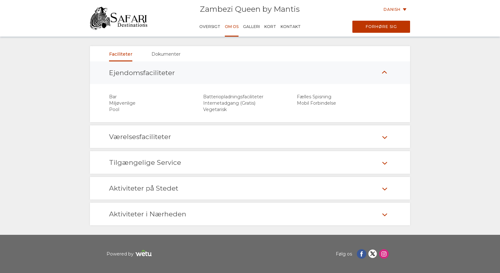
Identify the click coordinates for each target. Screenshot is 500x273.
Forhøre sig (381, 26)
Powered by (130, 254)
